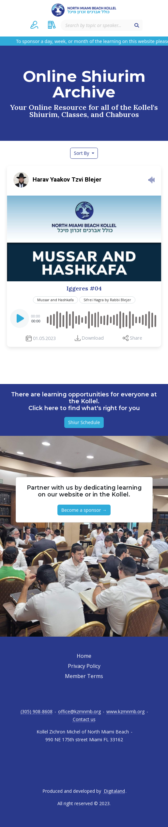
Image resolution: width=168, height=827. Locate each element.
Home (84, 655)
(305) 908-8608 (37, 711)
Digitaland (114, 791)
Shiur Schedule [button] (84, 422)
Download (93, 338)
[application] (84, 318)
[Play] (20, 320)
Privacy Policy (84, 666)
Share (136, 338)
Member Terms (84, 676)
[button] (34, 24)
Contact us (84, 719)
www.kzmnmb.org (125, 711)
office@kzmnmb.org (79, 711)
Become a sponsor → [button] (84, 510)
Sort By (82, 153)
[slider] (101, 318)
